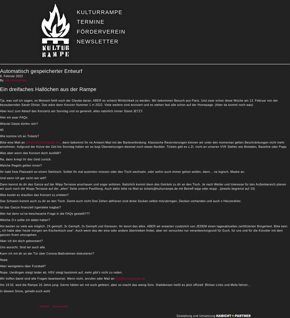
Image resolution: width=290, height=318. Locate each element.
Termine (91, 22)
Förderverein (101, 31)
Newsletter (98, 41)
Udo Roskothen (16, 80)
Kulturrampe (100, 12)
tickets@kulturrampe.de (43, 142)
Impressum (60, 306)
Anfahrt (44, 306)
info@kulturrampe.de (130, 278)
